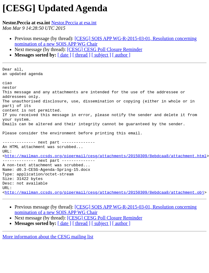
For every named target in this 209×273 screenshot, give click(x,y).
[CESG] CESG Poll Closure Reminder (104, 49)
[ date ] (64, 54)
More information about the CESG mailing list (47, 262)
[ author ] (121, 54)
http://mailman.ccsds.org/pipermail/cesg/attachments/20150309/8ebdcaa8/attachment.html (106, 174)
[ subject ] (101, 54)
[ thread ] (81, 54)
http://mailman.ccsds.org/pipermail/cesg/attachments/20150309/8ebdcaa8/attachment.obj (104, 217)
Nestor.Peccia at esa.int (73, 22)
